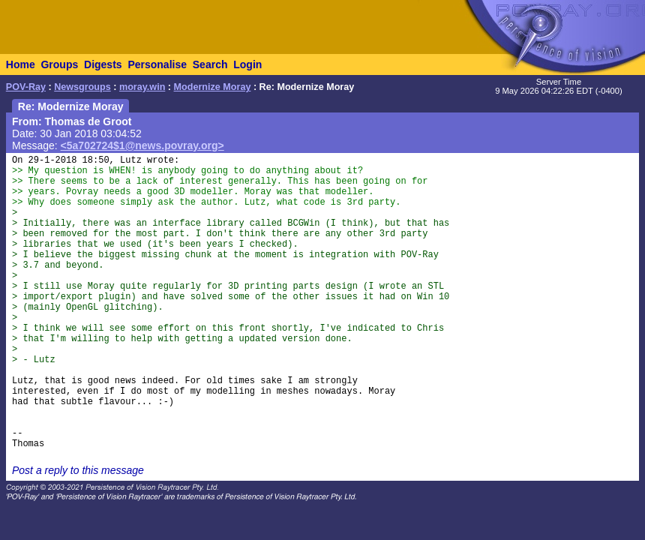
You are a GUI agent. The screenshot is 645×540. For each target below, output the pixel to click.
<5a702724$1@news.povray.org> (142, 146)
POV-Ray (26, 87)
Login (247, 64)
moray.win (142, 87)
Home (20, 64)
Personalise (157, 64)
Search (210, 64)
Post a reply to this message (78, 470)
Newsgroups (82, 87)
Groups (59, 64)
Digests (103, 64)
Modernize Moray (212, 87)
